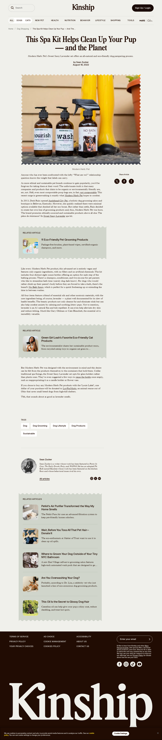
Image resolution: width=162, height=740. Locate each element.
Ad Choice (49, 637)
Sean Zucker (82, 62)
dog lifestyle (59, 426)
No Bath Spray (36, 287)
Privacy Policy (17, 642)
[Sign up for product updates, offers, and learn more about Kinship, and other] (150, 639)
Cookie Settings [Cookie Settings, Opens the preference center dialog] (120, 734)
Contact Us (82, 646)
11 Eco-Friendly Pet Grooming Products (64, 239)
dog (25, 426)
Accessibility (83, 637)
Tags (23, 420)
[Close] (158, 733)
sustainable (29, 433)
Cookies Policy (52, 646)
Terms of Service (19, 637)
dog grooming (40, 426)
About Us (81, 642)
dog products (78, 426)
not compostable (88, 192)
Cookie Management (55, 642)
